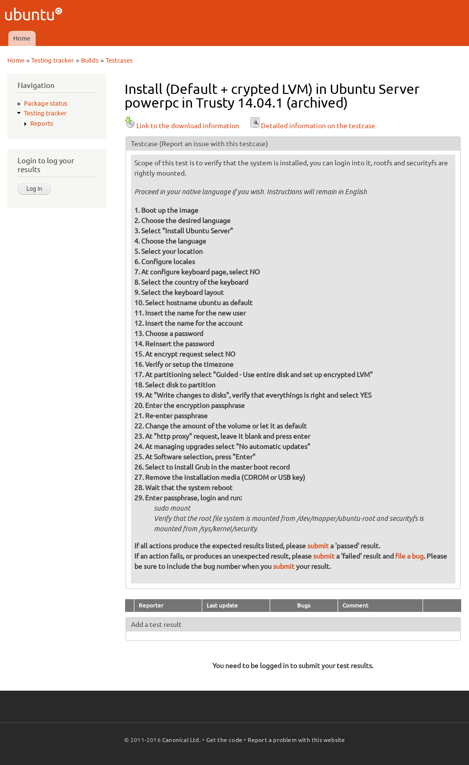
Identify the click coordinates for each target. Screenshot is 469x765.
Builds (90, 60)
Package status (45, 103)
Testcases (119, 60)
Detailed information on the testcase (312, 126)
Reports (41, 123)
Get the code (224, 740)
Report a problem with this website (296, 740)
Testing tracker (52, 60)
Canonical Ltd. (181, 740)
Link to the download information (182, 126)
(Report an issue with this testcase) (213, 144)
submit (318, 546)
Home (21, 38)
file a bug (409, 556)
